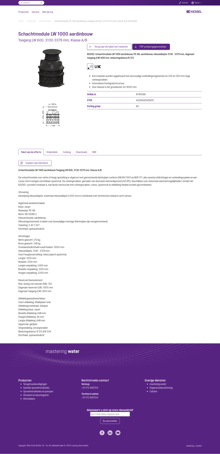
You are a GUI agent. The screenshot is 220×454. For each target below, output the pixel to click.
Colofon (153, 391)
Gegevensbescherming (161, 387)
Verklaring (190, 446)
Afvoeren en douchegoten (36, 395)
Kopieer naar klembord (37, 163)
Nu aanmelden (110, 421)
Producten (23, 12)
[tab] (31, 152)
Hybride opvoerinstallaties (36, 387)
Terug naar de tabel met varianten (111, 46)
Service (35, 12)
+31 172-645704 (89, 387)
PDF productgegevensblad (153, 46)
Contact (185, 3)
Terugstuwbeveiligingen (35, 384)
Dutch (197, 3)
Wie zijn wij (47, 12)
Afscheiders (29, 398)
